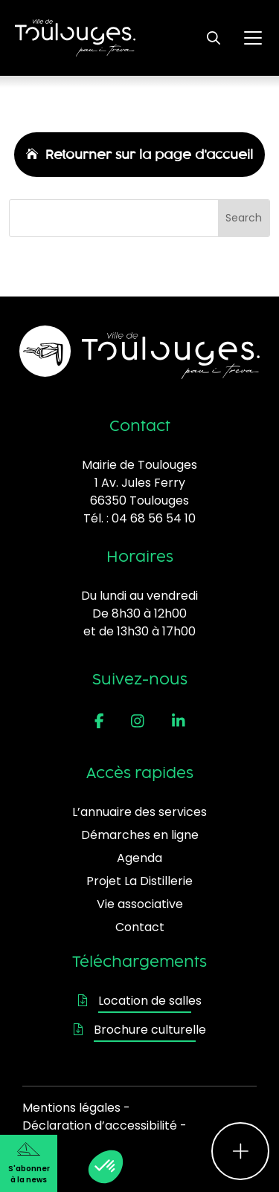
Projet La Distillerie (139, 881)
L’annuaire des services (139, 811)
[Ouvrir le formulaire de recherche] (213, 38)
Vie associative (140, 904)
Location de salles (140, 1000)
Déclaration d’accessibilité (99, 1125)
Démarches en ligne (140, 834)
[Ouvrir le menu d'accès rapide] (240, 1151)
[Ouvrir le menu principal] (253, 38)
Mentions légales (71, 1107)
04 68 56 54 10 (154, 518)
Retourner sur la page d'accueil (149, 154)
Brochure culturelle (140, 1029)
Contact (139, 927)
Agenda (139, 858)
